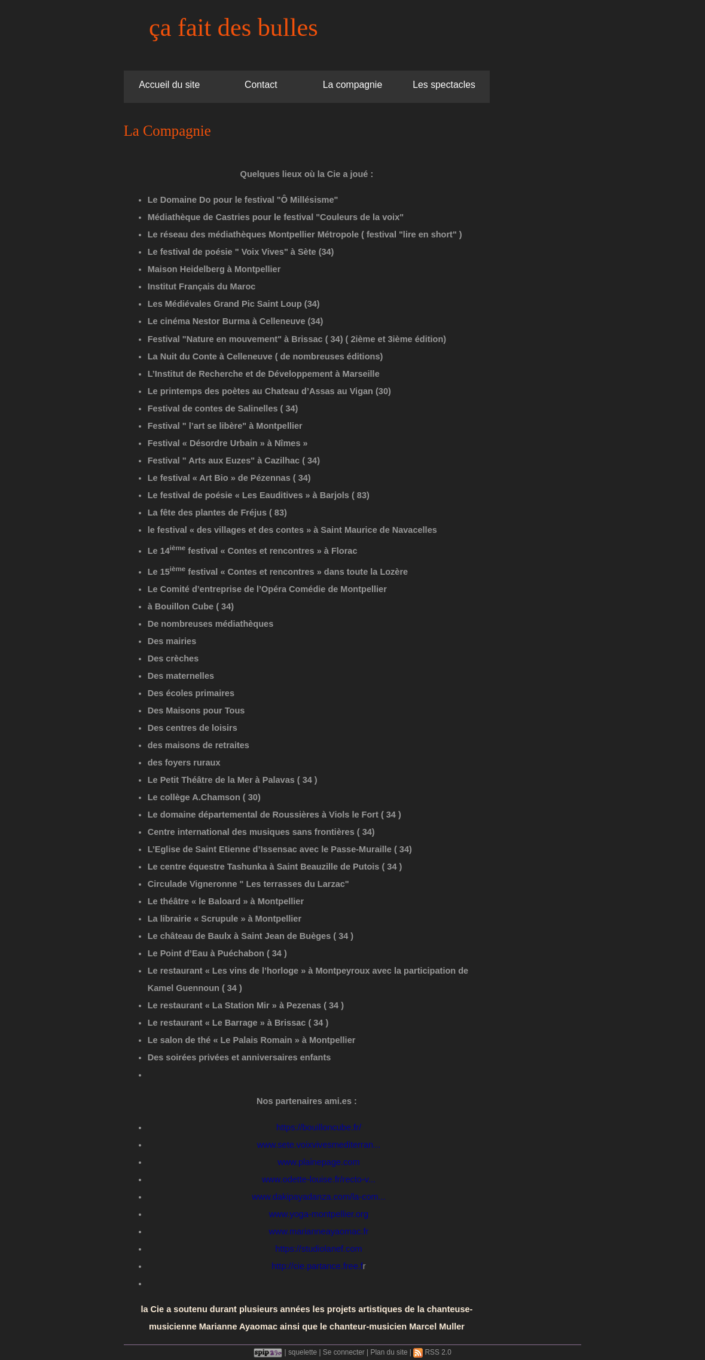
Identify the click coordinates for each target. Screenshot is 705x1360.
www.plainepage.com (318, 1162)
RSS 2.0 (432, 1352)
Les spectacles (444, 85)
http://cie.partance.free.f (317, 1266)
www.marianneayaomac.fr (318, 1231)
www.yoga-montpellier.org (318, 1214)
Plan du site (388, 1352)
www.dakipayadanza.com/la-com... (318, 1197)
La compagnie (352, 85)
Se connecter (344, 1352)
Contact (261, 85)
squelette (302, 1352)
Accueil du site (169, 85)
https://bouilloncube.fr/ (318, 1127)
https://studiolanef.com (318, 1249)
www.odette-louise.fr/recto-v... (319, 1179)
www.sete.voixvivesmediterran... (319, 1144)
